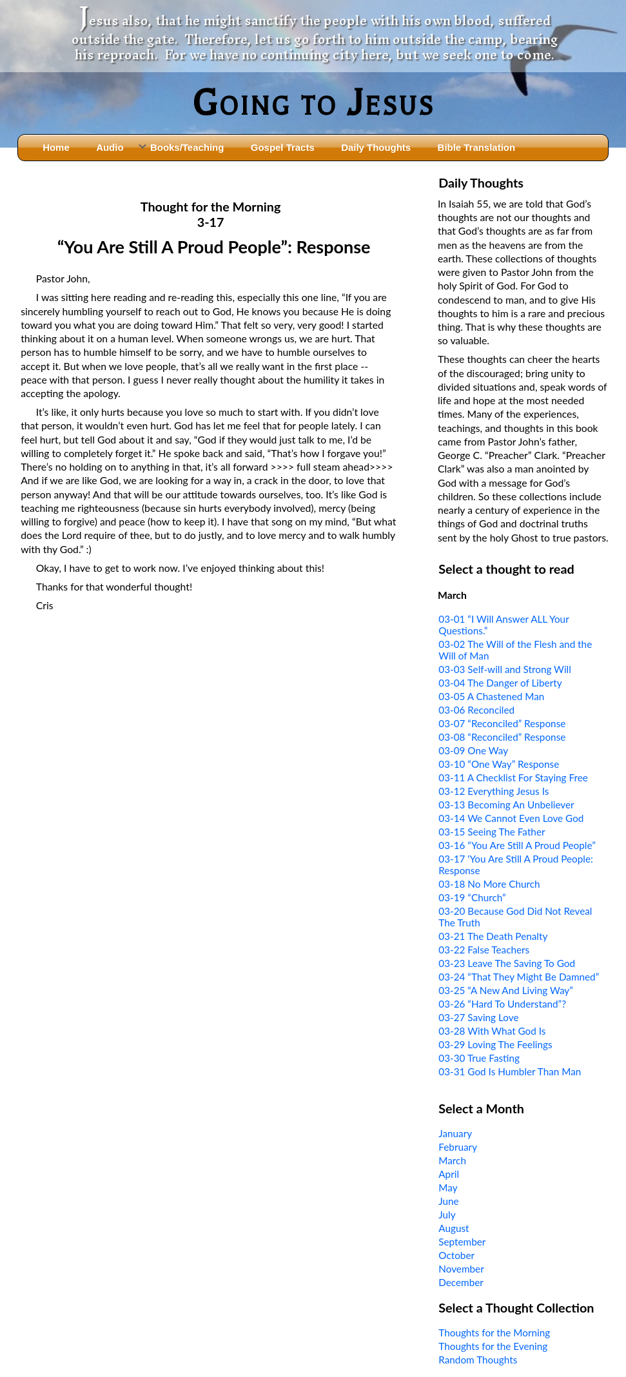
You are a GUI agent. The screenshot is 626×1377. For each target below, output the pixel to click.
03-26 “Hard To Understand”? (502, 1004)
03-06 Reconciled (476, 710)
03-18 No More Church (489, 884)
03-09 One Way (473, 750)
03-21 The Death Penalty (492, 936)
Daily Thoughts (376, 147)
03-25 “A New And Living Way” (505, 990)
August (453, 1228)
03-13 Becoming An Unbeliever (506, 804)
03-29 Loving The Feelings (495, 1044)
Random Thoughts (477, 1359)
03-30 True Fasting (479, 1058)
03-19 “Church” (471, 897)
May (447, 1187)
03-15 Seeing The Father (491, 831)
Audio (109, 147)
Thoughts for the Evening (492, 1346)
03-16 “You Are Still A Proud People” (517, 845)
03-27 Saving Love (478, 1017)
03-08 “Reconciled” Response (501, 737)
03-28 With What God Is (491, 1031)
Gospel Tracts (283, 147)
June (448, 1201)
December (461, 1282)
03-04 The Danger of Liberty (500, 682)
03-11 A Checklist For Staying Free (513, 777)
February (457, 1147)
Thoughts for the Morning (494, 1332)
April (448, 1174)
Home (56, 147)
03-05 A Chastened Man (491, 696)
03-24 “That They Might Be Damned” (518, 976)
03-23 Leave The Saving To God (506, 963)
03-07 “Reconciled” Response (501, 723)
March (452, 1160)
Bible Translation (476, 147)
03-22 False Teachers (483, 949)
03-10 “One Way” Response (498, 764)
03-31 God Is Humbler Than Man (509, 1071)
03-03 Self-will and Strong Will (504, 669)
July (446, 1214)
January (455, 1133)
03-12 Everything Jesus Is (493, 791)
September (461, 1241)
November (461, 1268)
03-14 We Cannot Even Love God (510, 818)
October (456, 1255)
